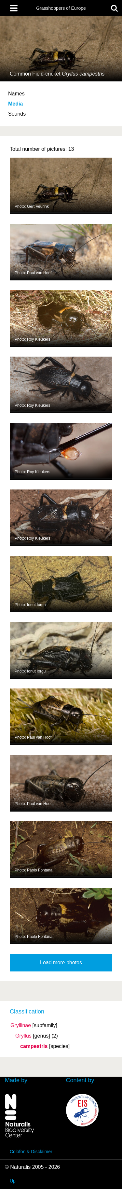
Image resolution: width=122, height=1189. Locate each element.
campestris (34, 1046)
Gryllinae (20, 1025)
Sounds (17, 114)
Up (13, 1180)
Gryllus (23, 1036)
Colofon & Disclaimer (31, 1151)
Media (15, 103)
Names (16, 93)
